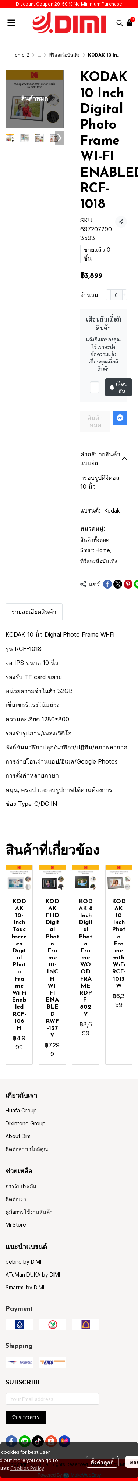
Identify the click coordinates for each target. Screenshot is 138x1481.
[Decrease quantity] (108, 295)
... (39, 55)
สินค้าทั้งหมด (95, 539)
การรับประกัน (21, 1186)
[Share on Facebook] (107, 584)
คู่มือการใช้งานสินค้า (29, 1212)
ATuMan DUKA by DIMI (33, 1274)
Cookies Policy (27, 1467)
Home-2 (20, 55)
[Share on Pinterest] (128, 584)
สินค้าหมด (95, 421)
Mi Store (16, 1224)
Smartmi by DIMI (25, 1287)
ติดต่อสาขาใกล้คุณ (27, 1149)
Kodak (112, 510)
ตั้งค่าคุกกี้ (102, 1462)
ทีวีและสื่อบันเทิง (64, 55)
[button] (119, 23)
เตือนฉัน (118, 387)
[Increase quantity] (125, 295)
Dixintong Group (26, 1123)
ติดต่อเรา (16, 1199)
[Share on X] (117, 584)
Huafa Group (21, 1110)
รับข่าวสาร (26, 1417)
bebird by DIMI (23, 1262)
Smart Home (96, 550)
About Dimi (19, 1136)
